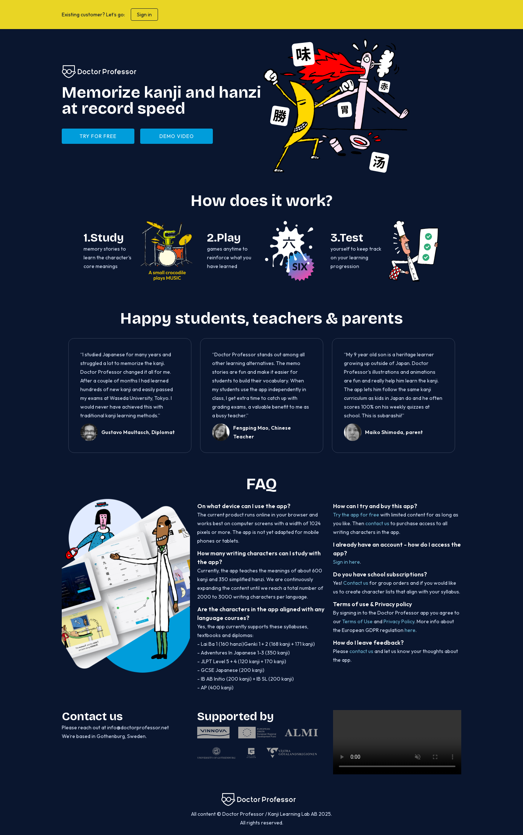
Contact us (355, 583)
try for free (98, 136)
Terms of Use (357, 621)
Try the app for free (356, 514)
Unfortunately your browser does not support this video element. (397, 742)
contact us (377, 523)
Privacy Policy (399, 621)
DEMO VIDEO (176, 136)
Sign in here (346, 562)
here (410, 630)
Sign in (144, 14)
